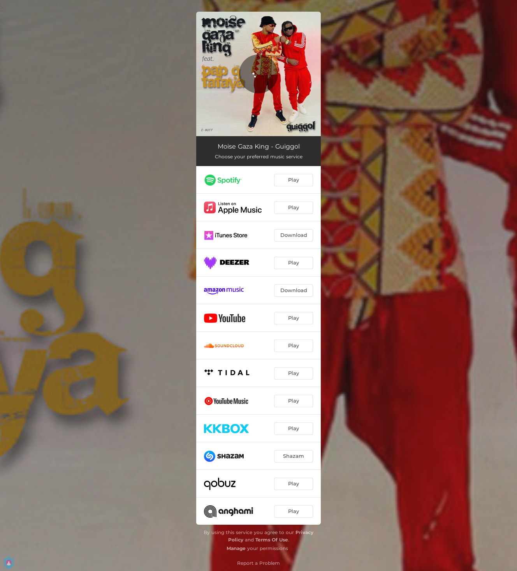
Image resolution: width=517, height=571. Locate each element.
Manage (236, 548)
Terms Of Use (271, 540)
